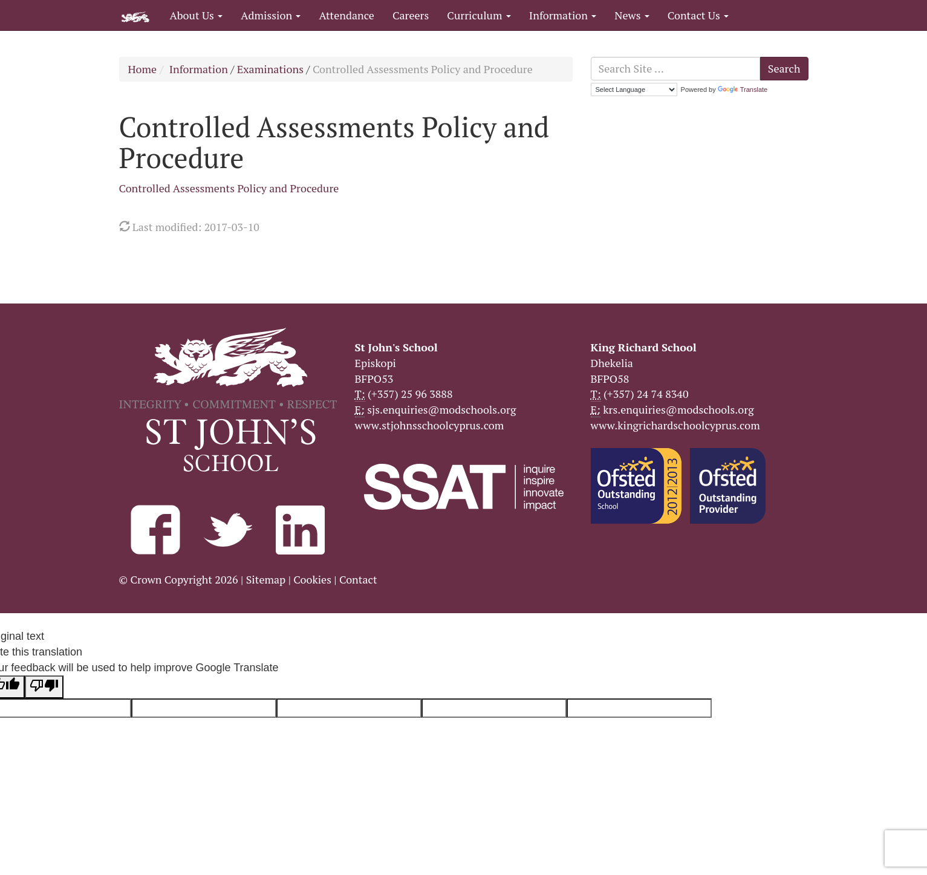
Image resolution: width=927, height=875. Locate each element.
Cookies (312, 579)
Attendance (346, 15)
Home (142, 69)
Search (784, 68)
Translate (742, 89)
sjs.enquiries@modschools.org (441, 409)
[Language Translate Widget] (634, 89)
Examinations (270, 69)
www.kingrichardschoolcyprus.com (675, 425)
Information (562, 15)
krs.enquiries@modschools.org (678, 409)
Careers (410, 15)
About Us (196, 15)
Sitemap (266, 579)
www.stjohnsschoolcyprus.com (429, 425)
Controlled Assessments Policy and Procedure (229, 188)
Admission (271, 15)
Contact (358, 579)
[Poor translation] (44, 686)
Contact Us (698, 15)
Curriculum (479, 15)
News (631, 15)
